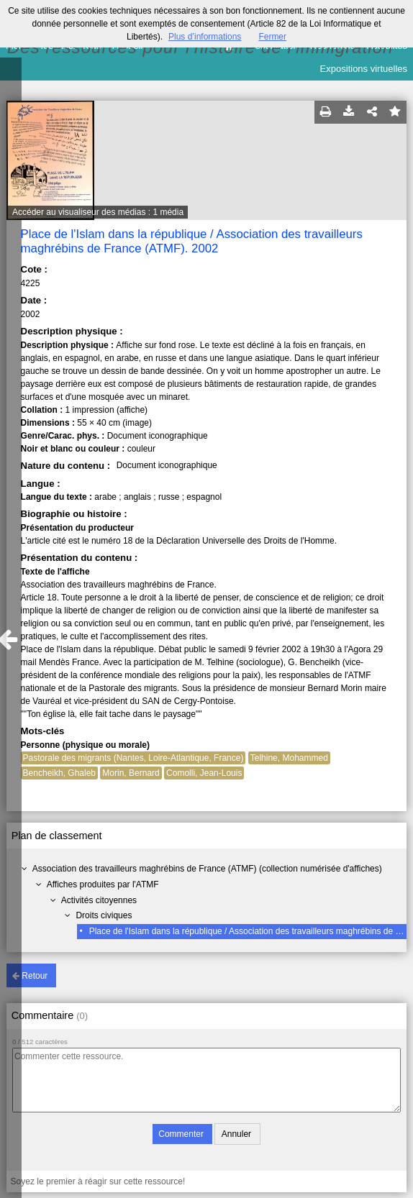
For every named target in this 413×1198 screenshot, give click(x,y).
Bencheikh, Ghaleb (59, 773)
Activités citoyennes (99, 900)
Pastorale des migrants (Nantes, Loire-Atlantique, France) (133, 758)
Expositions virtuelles (363, 68)
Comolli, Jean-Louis (204, 773)
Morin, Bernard (130, 773)
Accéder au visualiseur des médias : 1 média (97, 212)
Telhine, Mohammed (289, 758)
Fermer (272, 37)
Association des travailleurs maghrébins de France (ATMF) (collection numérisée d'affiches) (207, 869)
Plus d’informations (204, 37)
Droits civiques (104, 915)
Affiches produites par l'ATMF (103, 884)
